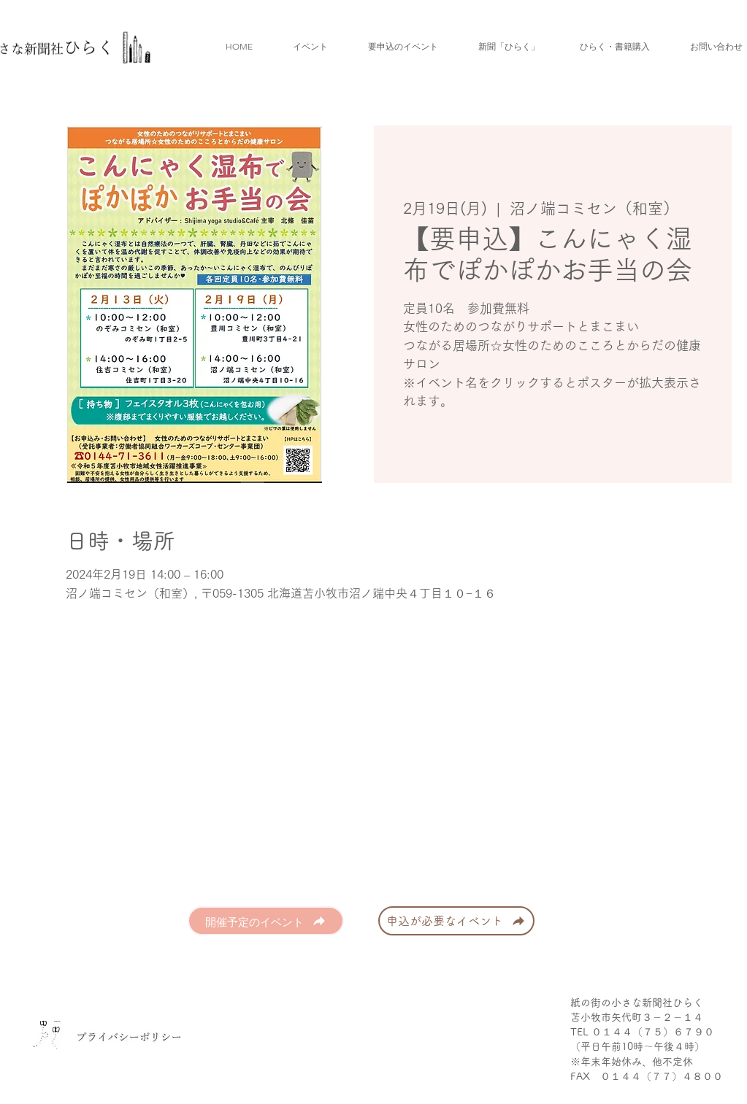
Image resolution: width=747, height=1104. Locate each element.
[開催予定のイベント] (266, 920)
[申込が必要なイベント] (456, 920)
